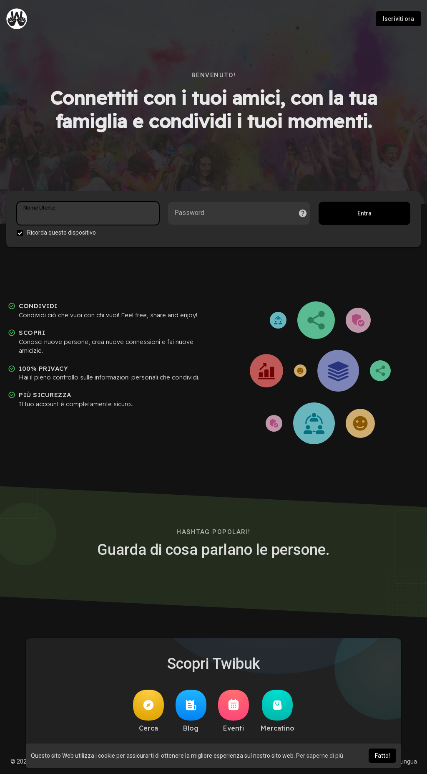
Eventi (233, 711)
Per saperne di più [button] (319, 755)
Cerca (148, 711)
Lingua (405, 761)
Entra (364, 213)
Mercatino (277, 711)
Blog (191, 711)
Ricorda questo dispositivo (61, 232)
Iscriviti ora (398, 18)
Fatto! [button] (382, 755)
